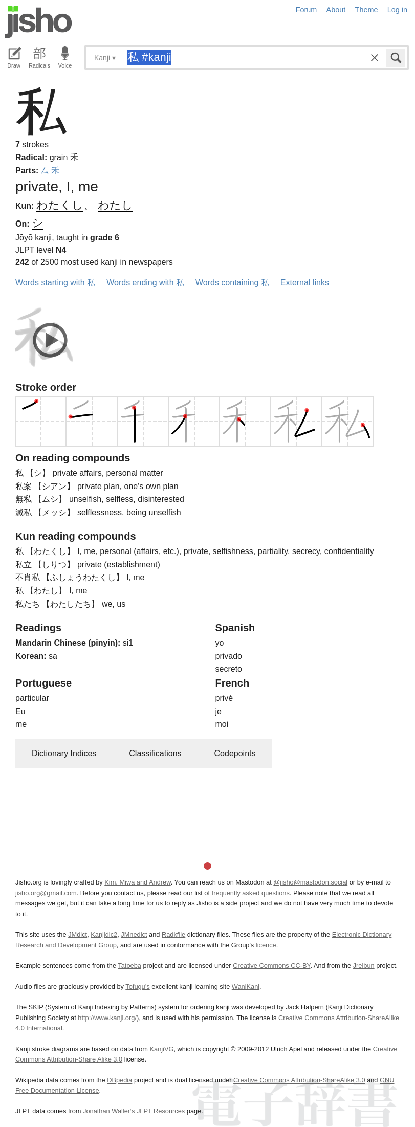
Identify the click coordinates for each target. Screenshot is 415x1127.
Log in (397, 10)
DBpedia (119, 1080)
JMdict (77, 934)
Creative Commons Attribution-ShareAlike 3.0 (299, 1080)
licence (266, 945)
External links (304, 282)
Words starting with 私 (55, 282)
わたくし (59, 204)
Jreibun (364, 965)
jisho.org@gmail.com (46, 893)
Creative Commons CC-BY (271, 965)
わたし (115, 204)
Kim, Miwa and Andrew (137, 882)
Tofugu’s (137, 986)
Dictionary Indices (64, 753)
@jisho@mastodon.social (310, 882)
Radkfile (173, 934)
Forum (306, 10)
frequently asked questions (251, 893)
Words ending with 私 (145, 282)
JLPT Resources (161, 1111)
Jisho (38, 22)
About (336, 10)
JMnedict (134, 934)
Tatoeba (129, 965)
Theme (366, 10)
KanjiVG (161, 1049)
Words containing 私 (232, 282)
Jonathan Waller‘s (109, 1111)
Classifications (155, 753)
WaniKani (245, 986)
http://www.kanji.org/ (107, 1018)
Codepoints (235, 753)
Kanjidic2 (104, 934)
